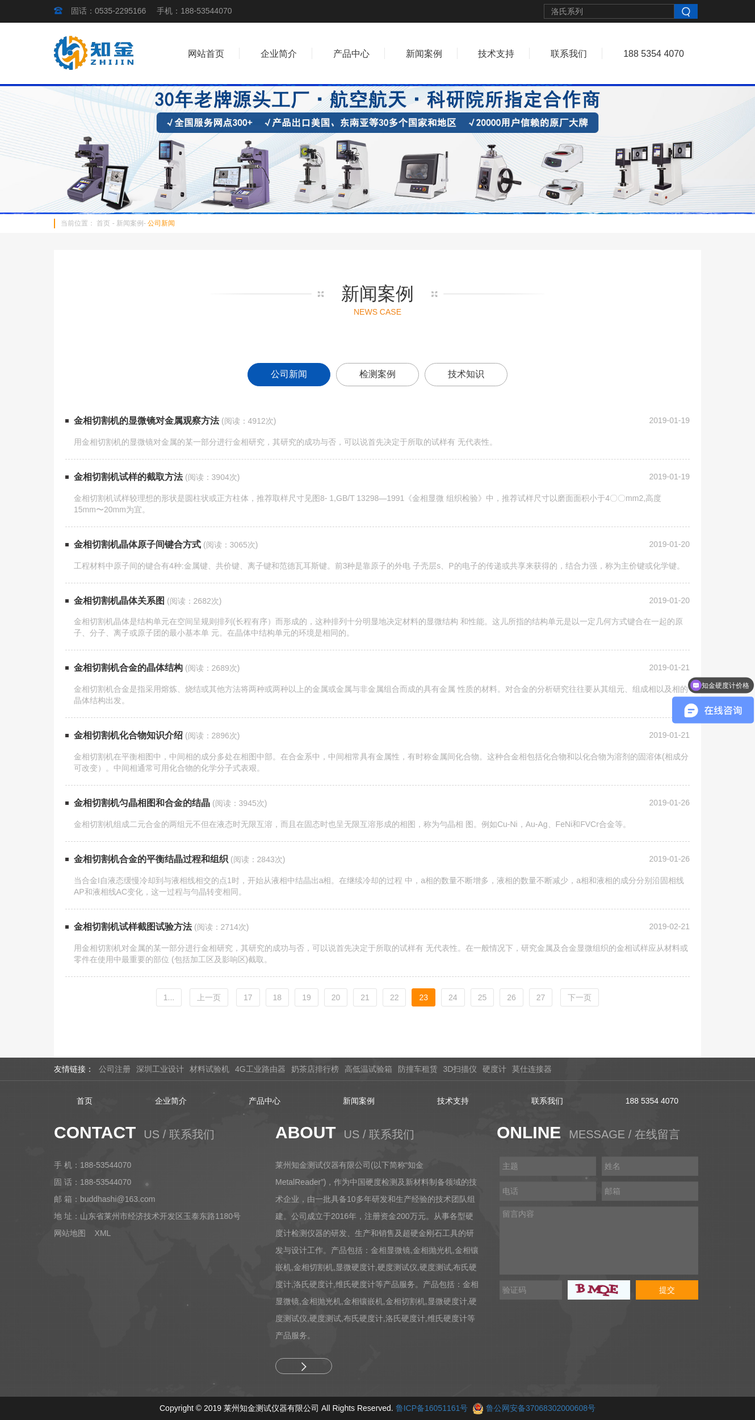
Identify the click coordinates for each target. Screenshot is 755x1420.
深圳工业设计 (160, 1069)
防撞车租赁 (418, 1069)
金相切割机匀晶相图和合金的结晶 (142, 803)
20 (336, 997)
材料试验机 (209, 1069)
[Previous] (209, 997)
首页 (103, 223)
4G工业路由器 (260, 1069)
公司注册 (115, 1069)
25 (482, 997)
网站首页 (206, 54)
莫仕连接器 (532, 1069)
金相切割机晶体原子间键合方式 (137, 544)
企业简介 (279, 54)
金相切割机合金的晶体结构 (128, 668)
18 (277, 997)
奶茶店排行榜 (315, 1069)
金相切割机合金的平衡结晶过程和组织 (151, 859)
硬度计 (494, 1069)
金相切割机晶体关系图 (119, 600)
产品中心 (351, 54)
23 (423, 997)
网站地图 (70, 1233)
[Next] (579, 997)
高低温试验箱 (368, 1069)
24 (453, 997)
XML (103, 1233)
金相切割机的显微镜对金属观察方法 (146, 420)
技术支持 (496, 54)
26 (511, 997)
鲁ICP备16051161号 (432, 1408)
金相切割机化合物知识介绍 (128, 735)
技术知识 (466, 374)
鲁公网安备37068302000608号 (540, 1408)
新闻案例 (424, 54)
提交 (667, 1289)
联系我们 (569, 54)
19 (306, 997)
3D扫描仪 (460, 1069)
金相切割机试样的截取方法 (128, 477)
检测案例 (377, 374)
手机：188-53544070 (194, 10)
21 (365, 997)
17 (248, 997)
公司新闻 (161, 223)
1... (168, 997)
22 (394, 997)
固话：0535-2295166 (108, 10)
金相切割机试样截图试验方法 (133, 927)
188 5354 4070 (653, 54)
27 (541, 997)
